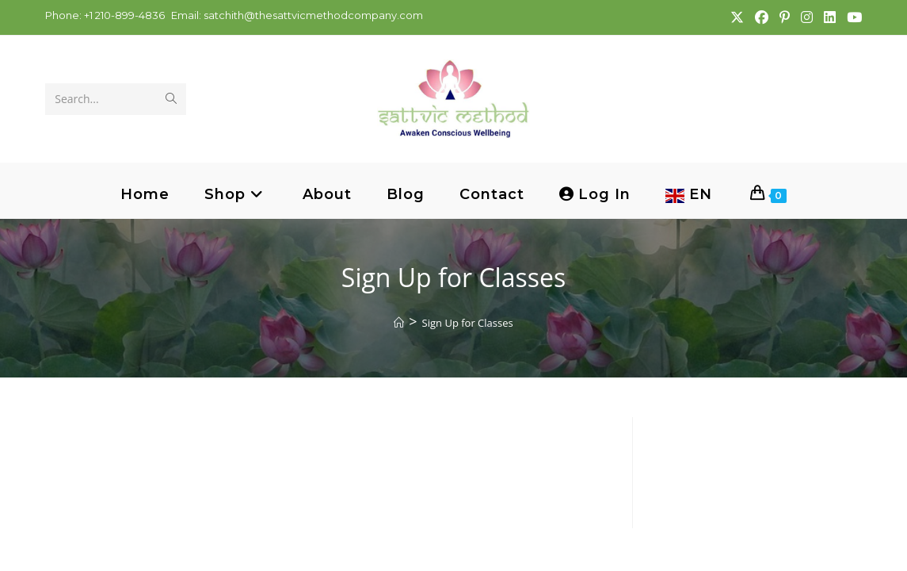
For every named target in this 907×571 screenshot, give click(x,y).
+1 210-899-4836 (123, 15)
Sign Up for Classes (467, 323)
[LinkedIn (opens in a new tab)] (828, 17)
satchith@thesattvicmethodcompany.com (313, 15)
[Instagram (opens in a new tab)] (806, 17)
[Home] (399, 323)
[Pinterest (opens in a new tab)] (784, 17)
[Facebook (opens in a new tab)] (761, 17)
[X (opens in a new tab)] (736, 17)
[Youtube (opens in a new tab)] (851, 17)
